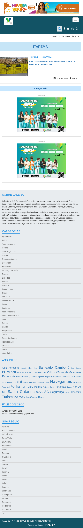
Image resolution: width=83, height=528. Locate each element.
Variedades (7, 353)
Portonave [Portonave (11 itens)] (60, 386)
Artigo (4, 240)
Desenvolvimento (9, 259)
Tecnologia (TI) (8, 342)
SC (3, 513)
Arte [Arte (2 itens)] (35, 368)
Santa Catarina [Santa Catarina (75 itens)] (21, 391)
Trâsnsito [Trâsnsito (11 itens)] (76, 392)
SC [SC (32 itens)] (46, 392)
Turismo (5, 349)
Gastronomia (7, 289)
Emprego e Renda (10, 270)
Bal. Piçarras (7, 434)
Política (5, 323)
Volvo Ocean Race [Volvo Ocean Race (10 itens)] (34, 397)
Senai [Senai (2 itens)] (67, 392)
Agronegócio (7, 236)
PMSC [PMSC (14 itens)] (30, 386)
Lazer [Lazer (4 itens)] (25, 382)
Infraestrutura (8, 300)
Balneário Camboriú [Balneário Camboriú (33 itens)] (54, 367)
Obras (4, 319)
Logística (6, 308)
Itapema (74, 78)
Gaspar (5, 464)
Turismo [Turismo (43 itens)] (8, 397)
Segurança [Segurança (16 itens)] (57, 391)
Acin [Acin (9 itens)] (4, 368)
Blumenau (6, 442)
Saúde (5, 327)
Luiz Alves (6, 491)
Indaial (5, 479)
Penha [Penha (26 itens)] (15, 386)
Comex (5, 248)
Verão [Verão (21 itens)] (19, 397)
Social (4, 334)
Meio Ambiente (8, 312)
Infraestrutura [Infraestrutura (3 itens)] (7, 382)
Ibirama (5, 472)
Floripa (5, 461)
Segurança (46, 57)
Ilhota (4, 476)
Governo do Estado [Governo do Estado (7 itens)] (71, 376)
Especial (34, 57)
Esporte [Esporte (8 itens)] (49, 376)
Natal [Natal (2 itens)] (47, 382)
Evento (5, 282)
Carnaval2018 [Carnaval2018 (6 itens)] (39, 372)
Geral (4, 293)
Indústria (6, 297)
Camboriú (6, 457)
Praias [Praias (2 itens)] (69, 387)
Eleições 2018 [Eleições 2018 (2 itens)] (31, 377)
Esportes (6, 278)
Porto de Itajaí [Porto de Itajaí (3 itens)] (48, 387)
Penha (5, 498)
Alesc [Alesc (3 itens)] (30, 368)
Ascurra (5, 427)
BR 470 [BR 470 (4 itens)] (28, 372)
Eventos (5, 285)
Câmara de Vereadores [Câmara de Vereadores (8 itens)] (68, 372)
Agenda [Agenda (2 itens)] (23, 368)
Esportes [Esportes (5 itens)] (57, 377)
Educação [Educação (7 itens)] (21, 376)
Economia (6, 263)
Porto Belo (6, 506)
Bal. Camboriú (8, 430)
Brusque (5, 453)
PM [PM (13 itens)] (23, 386)
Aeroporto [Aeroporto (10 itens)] (14, 367)
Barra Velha (7, 438)
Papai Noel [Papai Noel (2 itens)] (6, 387)
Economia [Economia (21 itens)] (8, 376)
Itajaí (4, 483)
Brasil (4, 449)
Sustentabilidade (9, 338)
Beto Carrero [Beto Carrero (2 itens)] (76, 368)
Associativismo (8, 244)
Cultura (5, 255)
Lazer (4, 304)
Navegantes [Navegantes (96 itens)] (61, 381)
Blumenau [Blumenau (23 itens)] (9, 372)
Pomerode (6, 502)
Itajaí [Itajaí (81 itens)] (17, 381)
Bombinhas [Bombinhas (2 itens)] (20, 372)
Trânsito (5, 346)
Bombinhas (7, 445)
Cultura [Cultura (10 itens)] (51, 372)
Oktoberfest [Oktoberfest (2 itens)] (77, 382)
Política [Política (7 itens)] (38, 387)
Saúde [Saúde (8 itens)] (39, 392)
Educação (6, 266)
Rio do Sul (6, 509)
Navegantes (7, 494)
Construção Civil (9, 251)
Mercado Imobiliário (10, 315)
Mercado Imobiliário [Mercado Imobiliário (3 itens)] (36, 382)
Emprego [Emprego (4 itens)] (40, 377)
